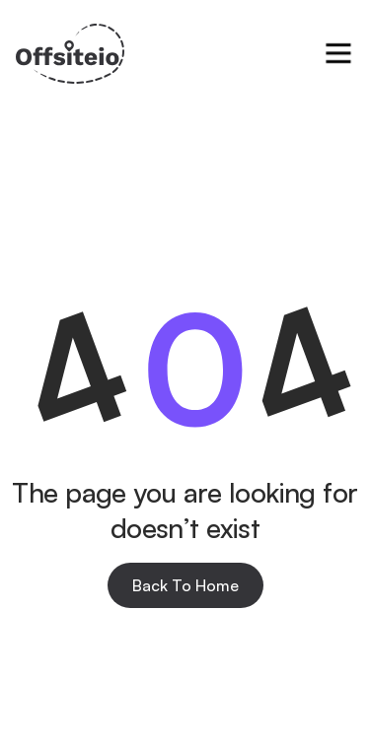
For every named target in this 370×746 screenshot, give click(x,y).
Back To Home (185, 585)
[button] (338, 53)
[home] (70, 54)
